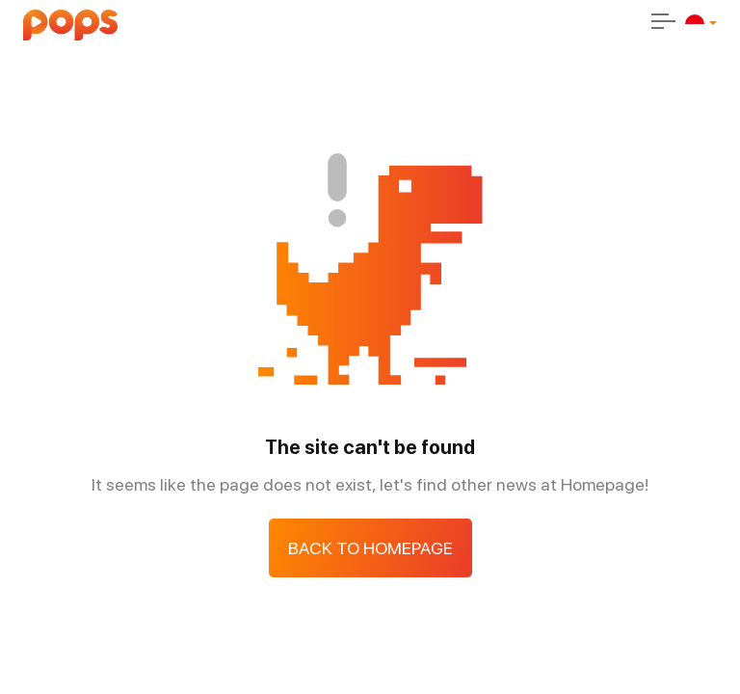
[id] (694, 24)
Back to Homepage (370, 548)
